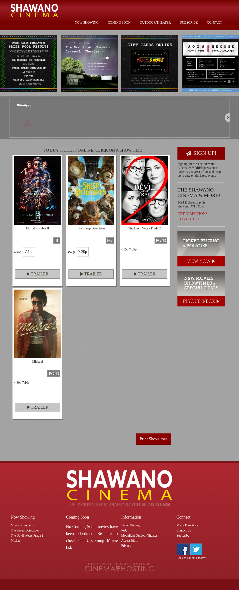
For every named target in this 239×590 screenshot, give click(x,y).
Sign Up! (201, 153)
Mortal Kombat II (22, 525)
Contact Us (188, 219)
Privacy (126, 545)
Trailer (37, 274)
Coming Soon (119, 22)
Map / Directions (188, 525)
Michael (16, 540)
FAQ (124, 530)
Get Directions (192, 214)
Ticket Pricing (130, 525)
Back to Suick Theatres (192, 558)
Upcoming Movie (102, 540)
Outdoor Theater (155, 22)
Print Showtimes (154, 439)
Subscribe (189, 22)
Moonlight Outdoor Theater (139, 535)
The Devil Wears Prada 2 (27, 535)
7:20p (82, 251)
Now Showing (87, 22)
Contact (214, 22)
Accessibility (129, 540)
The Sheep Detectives (25, 530)
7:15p (29, 251)
